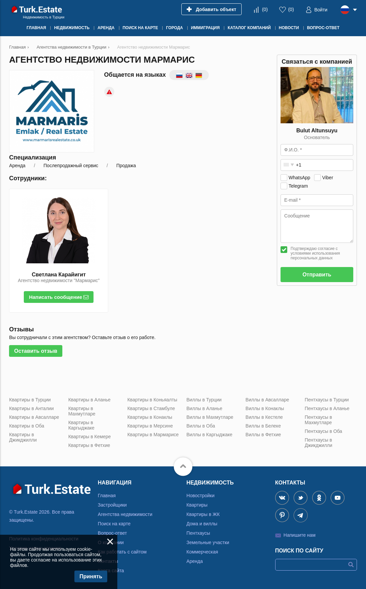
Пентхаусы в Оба (323, 431)
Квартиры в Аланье (89, 399)
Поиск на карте (114, 523)
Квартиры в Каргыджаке (81, 425)
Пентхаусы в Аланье (327, 408)
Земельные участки (207, 542)
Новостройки (200, 495)
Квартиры (196, 505)
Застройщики (112, 505)
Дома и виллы (201, 523)
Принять (90, 576)
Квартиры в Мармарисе (153, 434)
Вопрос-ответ (112, 533)
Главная (107, 495)
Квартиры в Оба (26, 426)
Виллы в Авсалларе (267, 399)
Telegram (298, 186)
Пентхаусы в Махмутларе (318, 419)
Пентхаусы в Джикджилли (318, 442)
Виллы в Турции (204, 399)
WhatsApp (299, 177)
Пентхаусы (198, 533)
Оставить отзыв (35, 351)
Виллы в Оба (200, 426)
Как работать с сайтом (122, 551)
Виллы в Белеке (263, 426)
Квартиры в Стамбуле (151, 408)
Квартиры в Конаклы (149, 417)
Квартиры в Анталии (31, 408)
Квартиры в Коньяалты (152, 399)
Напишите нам (299, 535)
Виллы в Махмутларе (209, 417)
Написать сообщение (58, 297)
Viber (327, 177)
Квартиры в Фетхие (89, 445)
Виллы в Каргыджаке (209, 434)
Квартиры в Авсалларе (34, 417)
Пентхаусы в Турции (327, 399)
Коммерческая (202, 551)
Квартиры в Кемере (89, 436)
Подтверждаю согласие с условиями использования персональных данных (315, 253)
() (265, 9)
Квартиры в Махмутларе (82, 411)
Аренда (194, 561)
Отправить (316, 274)
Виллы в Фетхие (263, 434)
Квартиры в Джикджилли (23, 437)
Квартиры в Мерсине (150, 426)
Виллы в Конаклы (265, 408)
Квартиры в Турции (30, 399)
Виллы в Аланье (204, 408)
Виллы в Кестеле (264, 417)
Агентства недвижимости (125, 514)
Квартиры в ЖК (203, 514)
